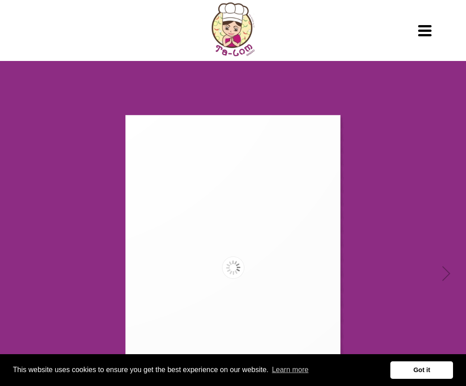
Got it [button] (421, 369)
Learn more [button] (290, 369)
